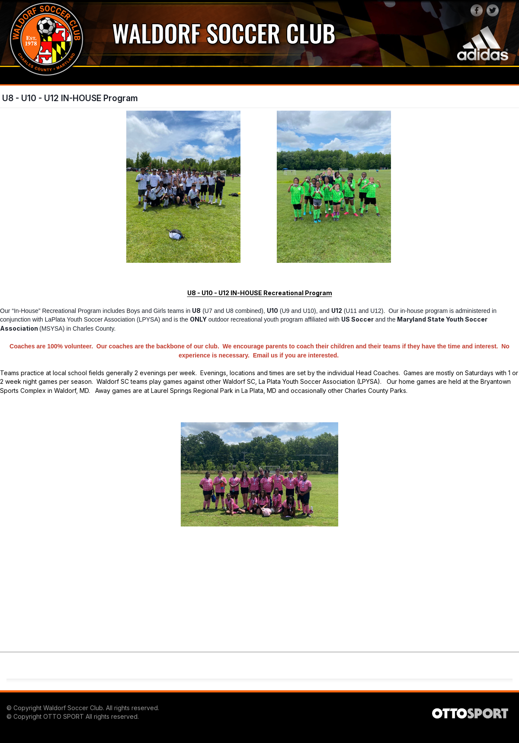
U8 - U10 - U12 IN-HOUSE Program (70, 98)
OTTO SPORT (63, 716)
